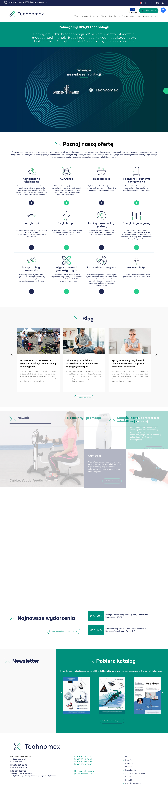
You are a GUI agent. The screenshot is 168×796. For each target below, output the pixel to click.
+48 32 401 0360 (84, 765)
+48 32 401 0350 (84, 757)
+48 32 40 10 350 (14, 2)
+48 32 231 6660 (84, 760)
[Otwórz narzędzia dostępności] (163, 10)
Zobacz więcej (82, 398)
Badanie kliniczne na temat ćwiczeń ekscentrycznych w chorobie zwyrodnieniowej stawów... (18, 365)
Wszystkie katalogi (110, 721)
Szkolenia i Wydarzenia (131, 16)
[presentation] (13, 354)
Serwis (146, 16)
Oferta (76, 16)
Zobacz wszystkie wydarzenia (61, 632)
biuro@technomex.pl (36, 2)
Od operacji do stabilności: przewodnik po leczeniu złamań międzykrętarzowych (111, 364)
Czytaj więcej (130, 91)
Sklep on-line (150, 10)
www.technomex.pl (84, 774)
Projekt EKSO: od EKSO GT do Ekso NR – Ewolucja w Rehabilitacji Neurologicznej (67, 364)
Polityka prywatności (134, 784)
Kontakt (154, 16)
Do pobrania (114, 16)
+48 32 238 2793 (84, 762)
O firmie (104, 16)
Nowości (84, 16)
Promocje (94, 16)
